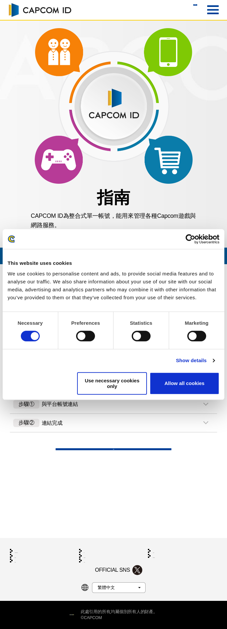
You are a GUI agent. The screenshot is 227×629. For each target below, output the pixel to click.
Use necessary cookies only (112, 383)
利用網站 (22, 555)
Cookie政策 (162, 544)
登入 (180, 10)
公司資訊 (91, 555)
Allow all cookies (184, 383)
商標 (128, 611)
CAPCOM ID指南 (29, 533)
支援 (113, 474)
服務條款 (22, 544)
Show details (191, 360)
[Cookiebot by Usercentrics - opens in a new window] (190, 239)
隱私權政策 (93, 544)
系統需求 (160, 533)
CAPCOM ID (39, 10)
